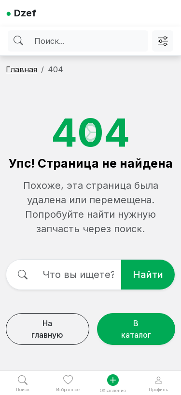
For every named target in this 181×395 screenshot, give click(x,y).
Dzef (21, 13)
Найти (148, 274)
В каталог (136, 329)
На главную (47, 329)
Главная (21, 69)
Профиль (158, 383)
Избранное (68, 383)
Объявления (113, 383)
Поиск (22, 383)
